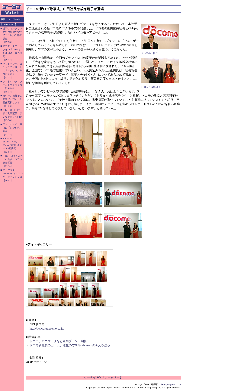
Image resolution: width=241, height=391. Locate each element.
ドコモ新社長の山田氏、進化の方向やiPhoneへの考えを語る (70, 345)
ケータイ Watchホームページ (103, 377)
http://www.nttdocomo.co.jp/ (47, 328)
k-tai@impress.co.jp (171, 384)
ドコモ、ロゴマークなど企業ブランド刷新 (58, 341)
